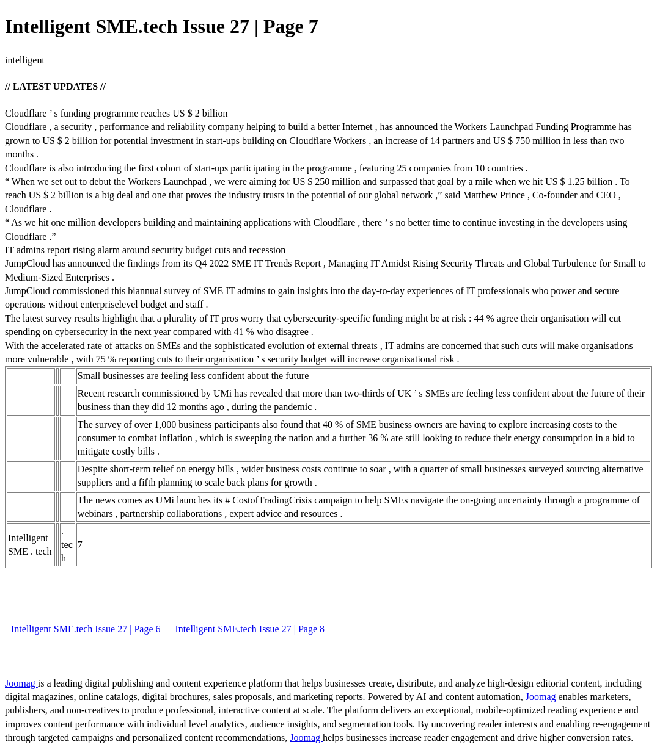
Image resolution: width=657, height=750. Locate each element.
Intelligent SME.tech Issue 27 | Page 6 (86, 629)
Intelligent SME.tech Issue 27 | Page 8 (250, 629)
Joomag (21, 683)
